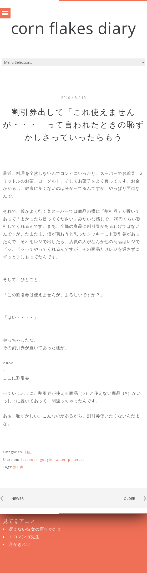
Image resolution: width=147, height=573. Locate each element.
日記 (28, 452)
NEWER (18, 498)
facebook (29, 459)
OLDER (129, 498)
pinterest (76, 459)
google (46, 459)
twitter (60, 459)
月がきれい (20, 544)
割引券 (18, 467)
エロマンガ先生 (24, 537)
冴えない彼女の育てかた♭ (35, 529)
